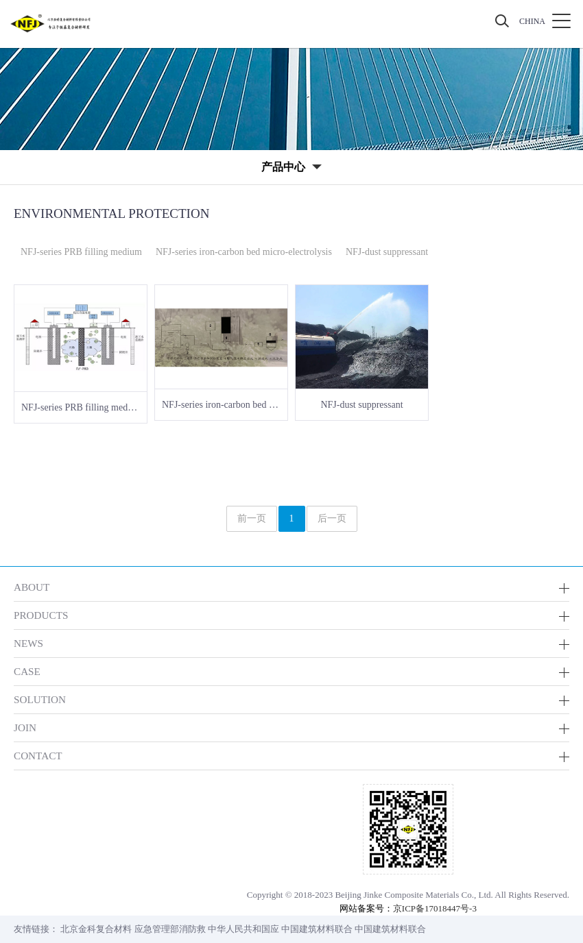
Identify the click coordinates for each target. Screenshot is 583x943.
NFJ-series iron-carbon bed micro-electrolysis (244, 252)
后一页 (332, 518)
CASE (27, 671)
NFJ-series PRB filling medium (81, 252)
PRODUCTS (41, 615)
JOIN (25, 727)
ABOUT (31, 587)
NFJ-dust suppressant (387, 252)
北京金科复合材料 (96, 929)
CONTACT (38, 755)
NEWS (28, 643)
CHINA (532, 21)
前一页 (251, 518)
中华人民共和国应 (243, 929)
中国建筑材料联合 (317, 929)
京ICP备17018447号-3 (435, 908)
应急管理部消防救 (170, 929)
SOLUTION (40, 699)
